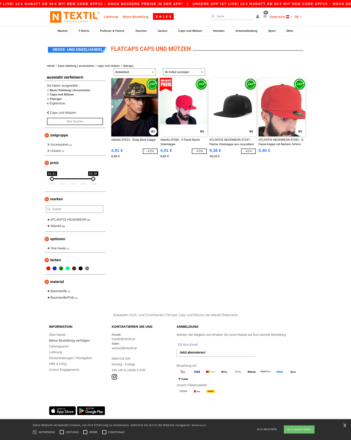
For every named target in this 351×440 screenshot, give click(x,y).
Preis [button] (54, 161)
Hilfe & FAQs (58, 362)
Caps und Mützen (190, 30)
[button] (258, 17)
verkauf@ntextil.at (124, 347)
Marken (63, 30)
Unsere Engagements (64, 368)
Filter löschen (74, 120)
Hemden (219, 30)
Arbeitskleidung (246, 30)
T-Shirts (84, 30)
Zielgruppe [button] (59, 134)
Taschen (141, 30)
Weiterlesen (199, 425)
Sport (272, 30)
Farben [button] (55, 259)
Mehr (290, 30)
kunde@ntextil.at (123, 337)
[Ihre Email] (200, 343)
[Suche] (231, 16)
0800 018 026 (121, 357)
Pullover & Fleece (112, 30)
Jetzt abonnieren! (192, 351)
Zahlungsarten (59, 345)
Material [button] (57, 280)
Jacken (162, 30)
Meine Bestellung (135, 17)
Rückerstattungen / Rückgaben (70, 356)
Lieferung (111, 17)
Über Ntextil (57, 333)
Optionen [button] (57, 237)
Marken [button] (56, 198)
